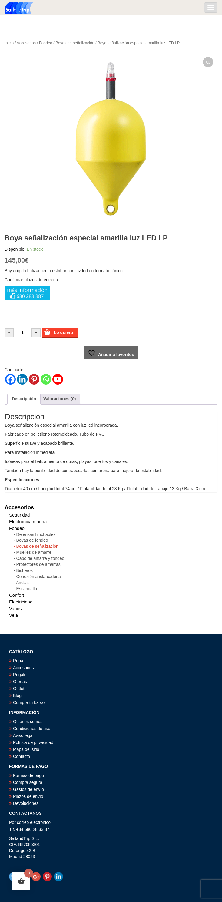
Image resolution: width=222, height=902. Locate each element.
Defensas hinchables (36, 534)
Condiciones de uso (31, 728)
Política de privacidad (33, 742)
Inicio (9, 43)
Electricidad (21, 601)
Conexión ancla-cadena (38, 576)
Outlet (18, 688)
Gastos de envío (28, 789)
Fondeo (45, 43)
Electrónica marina (28, 521)
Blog (17, 695)
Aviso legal (23, 735)
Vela (13, 615)
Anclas (22, 582)
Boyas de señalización (74, 43)
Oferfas (20, 681)
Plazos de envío (28, 796)
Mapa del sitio (26, 749)
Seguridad (19, 514)
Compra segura (27, 782)
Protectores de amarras (38, 564)
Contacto (21, 756)
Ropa (18, 660)
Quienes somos (27, 721)
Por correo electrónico (30, 822)
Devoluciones (25, 803)
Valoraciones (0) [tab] (59, 398)
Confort (16, 595)
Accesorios (26, 43)
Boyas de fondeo (32, 540)
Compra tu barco (29, 702)
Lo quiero (63, 332)
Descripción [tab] (24, 398)
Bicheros (24, 570)
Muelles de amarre (33, 552)
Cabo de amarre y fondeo (40, 558)
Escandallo (26, 588)
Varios (15, 608)
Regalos (20, 674)
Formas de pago (28, 775)
